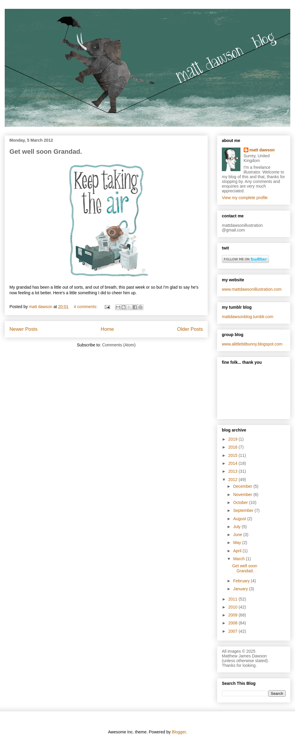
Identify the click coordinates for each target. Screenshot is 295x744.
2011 (233, 599)
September (243, 510)
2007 (233, 631)
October (241, 502)
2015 (233, 455)
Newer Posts (23, 329)
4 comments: (86, 306)
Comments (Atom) (119, 345)
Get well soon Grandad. (45, 151)
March (239, 558)
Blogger (179, 732)
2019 (233, 439)
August (240, 518)
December (243, 486)
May (237, 542)
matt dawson (262, 150)
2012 (233, 479)
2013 (233, 471)
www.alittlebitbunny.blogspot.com (252, 344)
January (241, 588)
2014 (233, 463)
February (242, 580)
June (238, 534)
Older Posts (190, 329)
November (243, 494)
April (237, 550)
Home (107, 329)
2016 (233, 447)
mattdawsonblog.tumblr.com (247, 316)
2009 (233, 615)
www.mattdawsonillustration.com (251, 289)
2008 (233, 623)
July (237, 526)
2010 (233, 607)
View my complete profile (245, 197)
